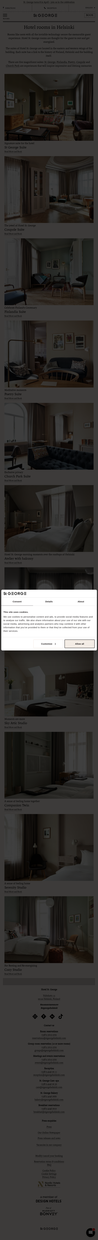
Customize (48, 643)
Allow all (79, 643)
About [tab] (81, 601)
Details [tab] (49, 601)
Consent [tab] (17, 601)
